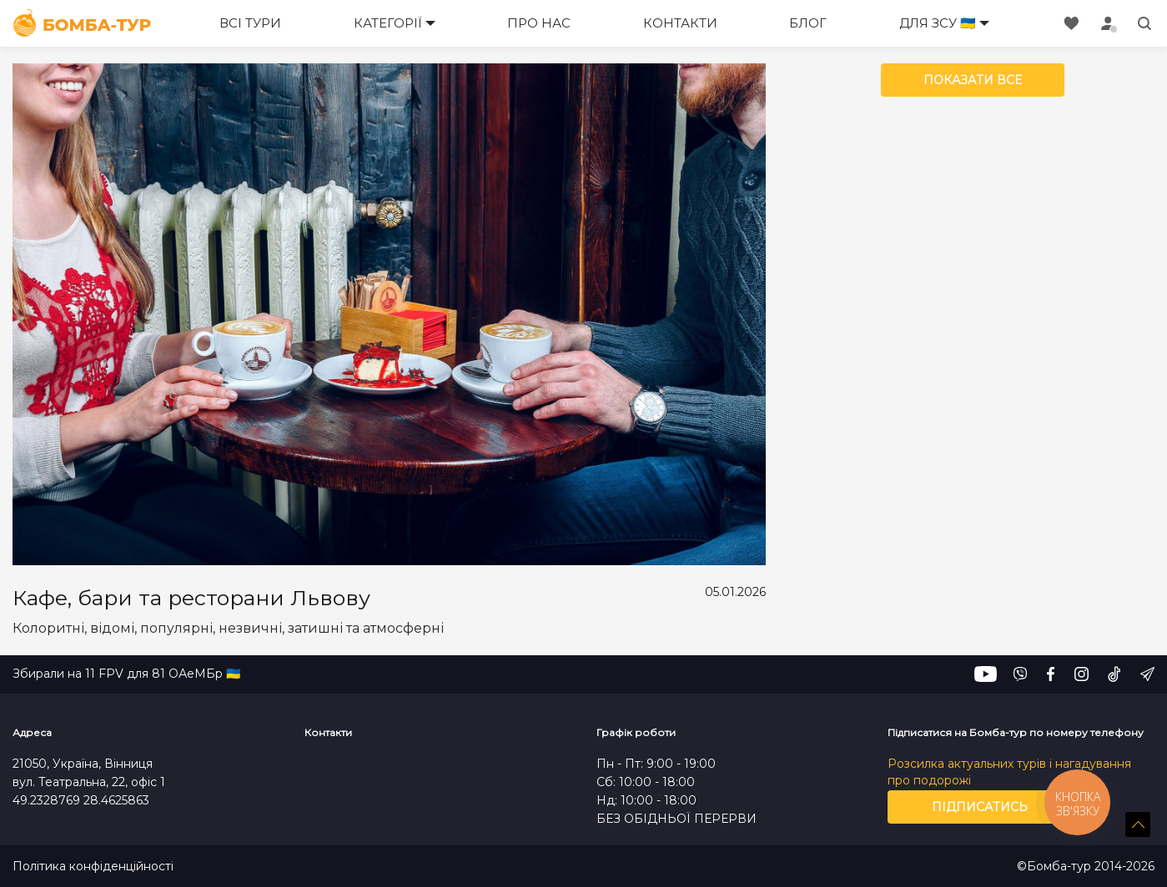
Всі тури (250, 23)
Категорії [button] (388, 23)
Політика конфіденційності (93, 866)
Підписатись (980, 806)
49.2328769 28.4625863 (81, 800)
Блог (808, 23)
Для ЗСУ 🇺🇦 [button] (937, 23)
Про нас (539, 23)
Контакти (680, 23)
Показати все (972, 80)
